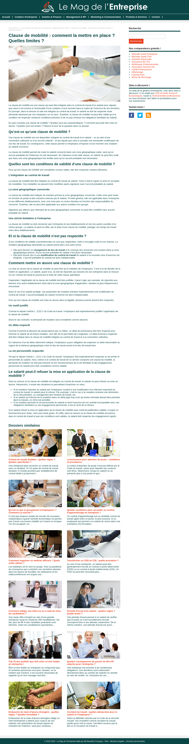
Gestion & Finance (52, 17)
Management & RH (76, 17)
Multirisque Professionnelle (145, 64)
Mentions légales (117, 741)
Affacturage (137, 72)
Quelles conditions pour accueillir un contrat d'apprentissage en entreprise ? (90, 511)
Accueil (6, 17)
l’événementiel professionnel (166, 95)
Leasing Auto (138, 74)
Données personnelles (135, 741)
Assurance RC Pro (141, 61)
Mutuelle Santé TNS (142, 56)
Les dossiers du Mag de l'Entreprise (36, 28)
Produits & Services (136, 17)
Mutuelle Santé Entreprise (144, 54)
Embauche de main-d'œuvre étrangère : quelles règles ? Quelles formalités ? (34, 713)
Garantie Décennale (142, 59)
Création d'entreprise (26, 17)
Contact (156, 17)
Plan (107, 741)
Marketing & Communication (106, 17)
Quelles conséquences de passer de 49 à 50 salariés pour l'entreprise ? (90, 662)
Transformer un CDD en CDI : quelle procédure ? (93, 560)
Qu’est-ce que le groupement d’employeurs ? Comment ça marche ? (33, 511)
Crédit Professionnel (142, 69)
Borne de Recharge (141, 77)
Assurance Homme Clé (143, 67)
